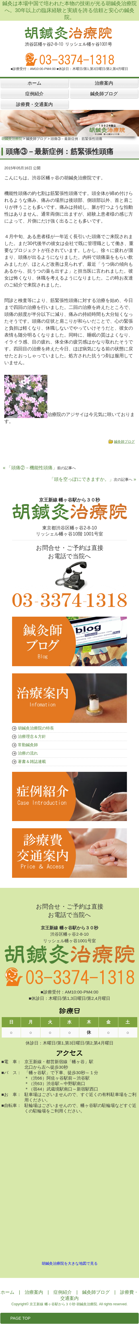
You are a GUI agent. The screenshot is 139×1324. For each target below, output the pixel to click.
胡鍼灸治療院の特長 (36, 728)
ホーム (7, 1292)
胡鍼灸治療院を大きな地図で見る (70, 1264)
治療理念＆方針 (32, 736)
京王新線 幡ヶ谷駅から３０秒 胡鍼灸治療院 (63, 1304)
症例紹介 (62, 1292)
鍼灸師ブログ (124, 442)
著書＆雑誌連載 (32, 761)
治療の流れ (28, 753)
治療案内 (34, 1292)
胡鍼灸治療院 (11, 139)
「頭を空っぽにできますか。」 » (92, 479)
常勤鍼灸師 (28, 744)
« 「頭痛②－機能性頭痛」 (39, 467)
